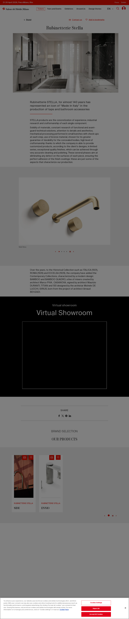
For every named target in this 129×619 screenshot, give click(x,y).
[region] (64, 608)
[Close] (125, 608)
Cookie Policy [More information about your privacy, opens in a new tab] (64, 609)
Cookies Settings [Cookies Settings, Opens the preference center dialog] (96, 602)
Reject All (96, 608)
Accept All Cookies (96, 614)
